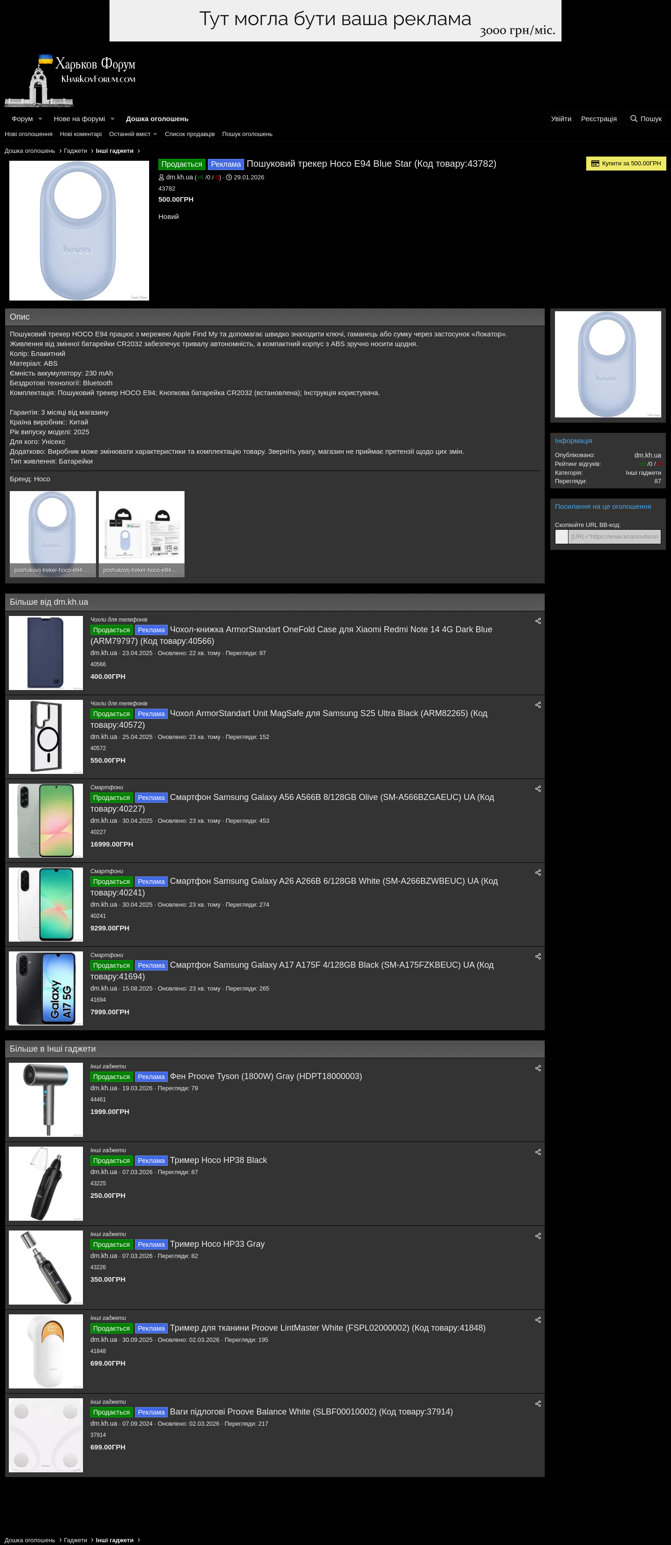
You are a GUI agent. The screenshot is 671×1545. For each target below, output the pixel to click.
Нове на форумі (79, 119)
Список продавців (190, 133)
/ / (208, 177)
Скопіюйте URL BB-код (587, 524)
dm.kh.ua (179, 177)
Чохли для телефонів (118, 619)
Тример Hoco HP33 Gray (217, 1244)
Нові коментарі (81, 133)
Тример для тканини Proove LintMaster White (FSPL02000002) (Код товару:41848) (328, 1328)
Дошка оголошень (157, 119)
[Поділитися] (538, 621)
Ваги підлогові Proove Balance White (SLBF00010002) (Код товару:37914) (311, 1411)
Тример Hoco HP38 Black (218, 1160)
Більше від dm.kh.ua (49, 602)
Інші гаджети (108, 1066)
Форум (22, 119)
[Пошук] (645, 118)
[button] (40, 118)
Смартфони (106, 787)
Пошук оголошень (247, 133)
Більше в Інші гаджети (53, 1048)
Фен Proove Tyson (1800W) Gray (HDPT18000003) (266, 1076)
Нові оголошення (29, 133)
